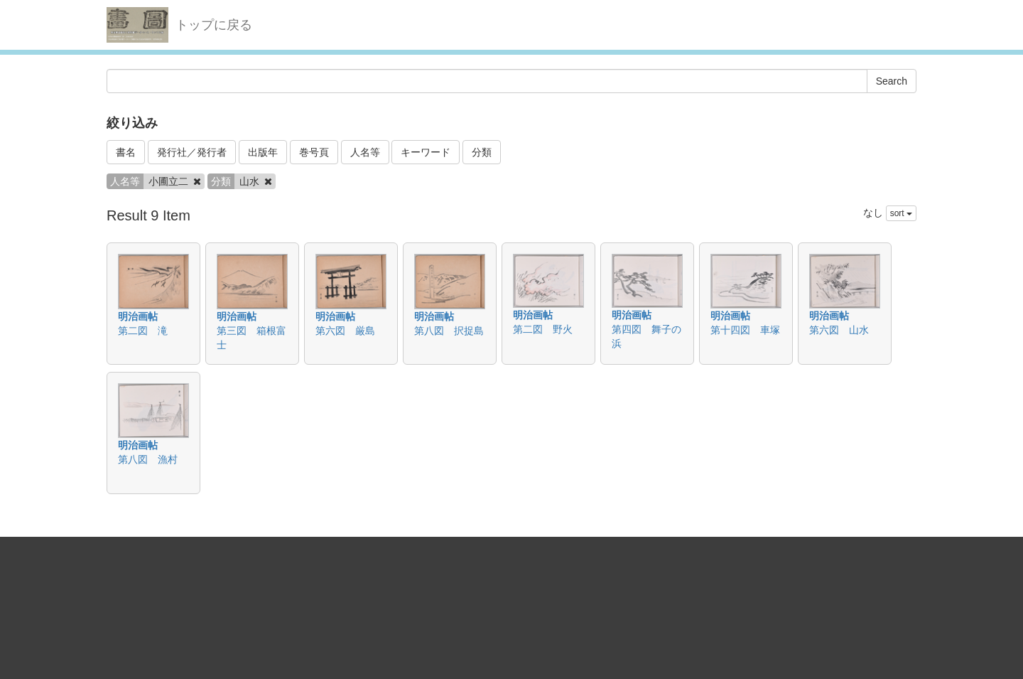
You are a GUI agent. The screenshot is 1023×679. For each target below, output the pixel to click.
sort (901, 213)
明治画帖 (138, 316)
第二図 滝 (143, 330)
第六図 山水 (839, 330)
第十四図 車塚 (745, 330)
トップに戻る (213, 25)
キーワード (425, 152)
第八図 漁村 (148, 459)
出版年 (263, 152)
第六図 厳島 (345, 330)
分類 (482, 152)
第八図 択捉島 (449, 330)
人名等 (365, 152)
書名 (126, 152)
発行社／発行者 (192, 152)
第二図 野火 (543, 329)
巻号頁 (314, 152)
